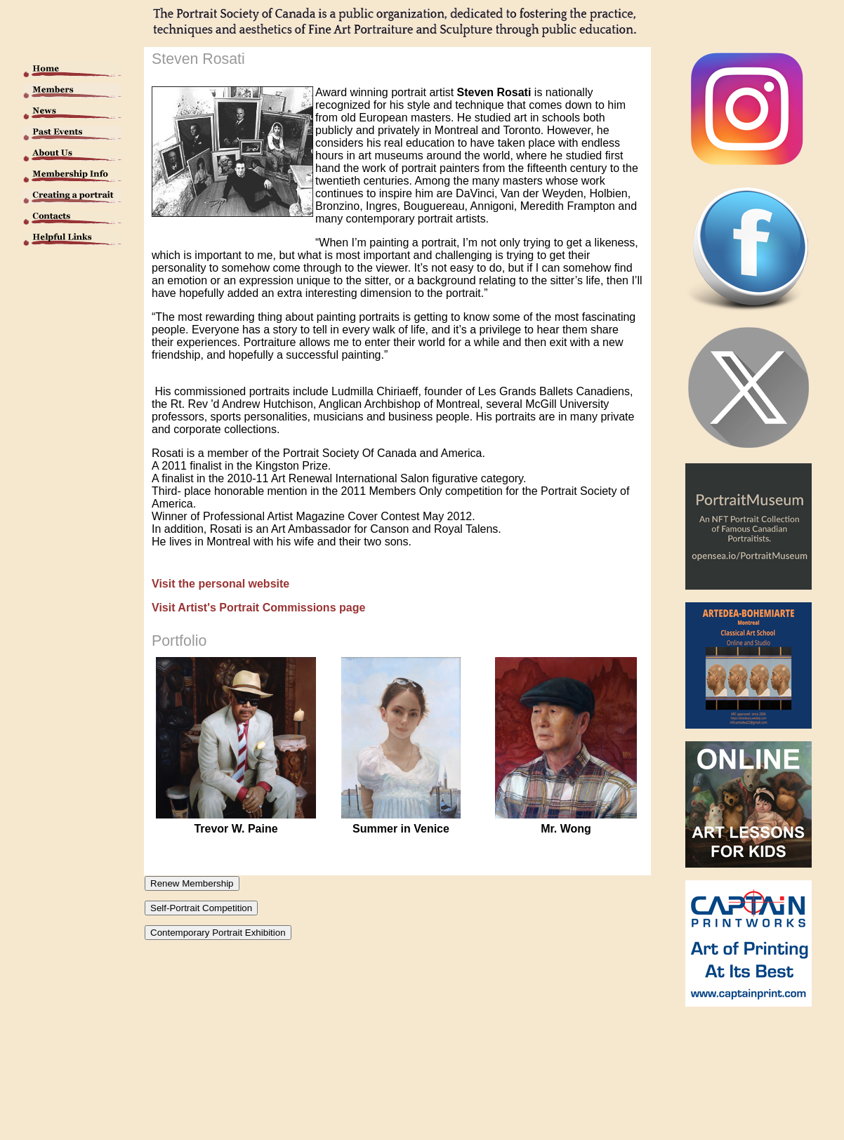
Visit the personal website (220, 584)
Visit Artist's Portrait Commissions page (258, 608)
